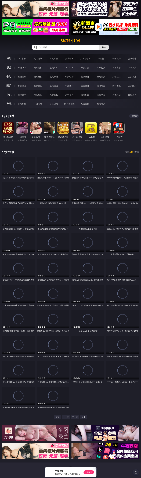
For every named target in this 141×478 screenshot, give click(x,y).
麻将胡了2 (85, 58)
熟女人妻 (85, 67)
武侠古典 (69, 94)
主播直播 (116, 67)
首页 (57, 417)
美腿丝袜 (85, 85)
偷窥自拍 (22, 85)
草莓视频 (54, 103)
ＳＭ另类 (132, 67)
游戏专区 (69, 58)
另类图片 (132, 85)
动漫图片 (69, 85)
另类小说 (101, 94)
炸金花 (101, 58)
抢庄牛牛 (132, 58)
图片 (9, 85)
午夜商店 (38, 103)
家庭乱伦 (38, 94)
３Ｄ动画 (69, 67)
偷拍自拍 (38, 76)
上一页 (66, 417)
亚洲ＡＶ (22, 67)
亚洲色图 (38, 85)
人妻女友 (54, 94)
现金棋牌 (116, 58)
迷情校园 (85, 94)
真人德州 (38, 58)
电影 (9, 76)
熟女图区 (116, 85)
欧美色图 (54, 85)
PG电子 (22, 58)
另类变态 (132, 76)
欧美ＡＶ (54, 67)
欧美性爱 (69, 76)
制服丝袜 (85, 76)
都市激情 (22, 94)
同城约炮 (22, 103)
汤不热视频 (69, 103)
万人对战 (54, 58)
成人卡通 (54, 76)
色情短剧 (101, 103)
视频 (9, 67)
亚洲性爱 (22, 76)
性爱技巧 (132, 94)
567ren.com (70, 40)
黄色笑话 (116, 94)
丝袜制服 (101, 67)
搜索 (104, 47)
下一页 (75, 417)
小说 (9, 94)
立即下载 (88, 472)
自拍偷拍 (38, 67)
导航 (9, 103)
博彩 (9, 58)
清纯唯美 (101, 85)
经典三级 (101, 76)
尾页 (83, 417)
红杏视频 (85, 103)
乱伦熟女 (116, 76)
